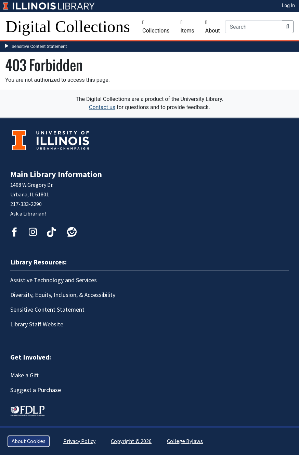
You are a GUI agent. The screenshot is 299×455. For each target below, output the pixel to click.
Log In (288, 5)
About (212, 27)
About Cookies (29, 441)
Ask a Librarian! (28, 214)
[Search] (253, 26)
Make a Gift (24, 375)
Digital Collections (67, 26)
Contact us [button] (102, 107)
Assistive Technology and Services (53, 280)
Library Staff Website (36, 324)
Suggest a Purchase (35, 390)
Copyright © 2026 (131, 441)
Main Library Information (56, 175)
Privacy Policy (79, 441)
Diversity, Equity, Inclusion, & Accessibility (62, 295)
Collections (156, 27)
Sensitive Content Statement (39, 46)
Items (187, 27)
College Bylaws (185, 441)
